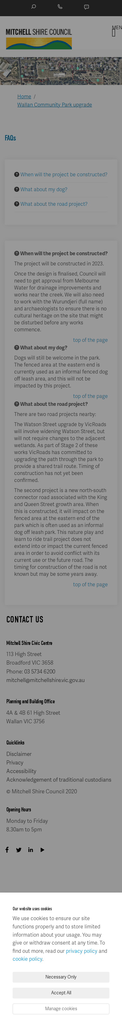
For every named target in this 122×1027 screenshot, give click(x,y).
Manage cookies (61, 1008)
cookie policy (27, 959)
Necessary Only (61, 977)
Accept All (61, 993)
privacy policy (81, 951)
